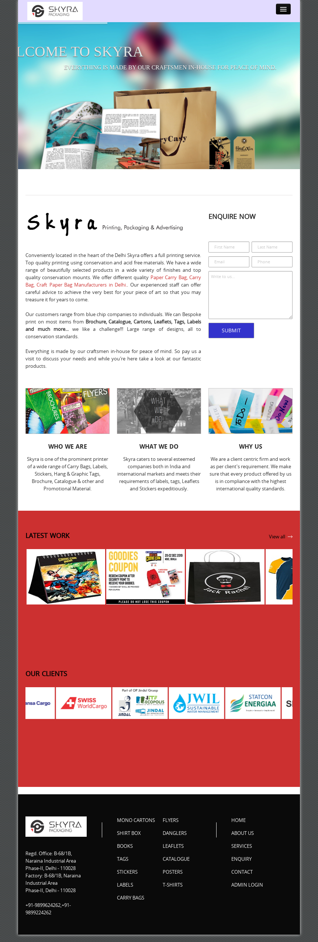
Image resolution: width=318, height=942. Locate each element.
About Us (242, 833)
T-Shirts (173, 884)
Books (125, 846)
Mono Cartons (136, 820)
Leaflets (173, 846)
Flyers (171, 820)
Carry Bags (130, 897)
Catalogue (176, 859)
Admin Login (247, 884)
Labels (125, 884)
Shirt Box (129, 833)
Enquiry (241, 859)
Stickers (127, 872)
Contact (242, 872)
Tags (122, 859)
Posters (173, 872)
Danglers (175, 833)
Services (241, 846)
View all (277, 536)
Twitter (253, 900)
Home (238, 820)
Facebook (237, 900)
